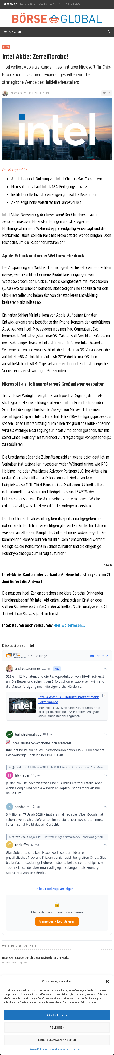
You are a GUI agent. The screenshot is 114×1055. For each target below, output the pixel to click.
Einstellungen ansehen (57, 1040)
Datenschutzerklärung (59, 1049)
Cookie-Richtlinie (38, 1049)
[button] (107, 981)
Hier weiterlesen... (69, 625)
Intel (6, 47)
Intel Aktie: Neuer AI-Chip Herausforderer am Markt (35, 958)
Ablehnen (57, 1027)
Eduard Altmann (18, 93)
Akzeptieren (57, 1015)
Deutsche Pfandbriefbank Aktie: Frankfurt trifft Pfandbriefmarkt (52, 4)
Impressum (78, 1049)
